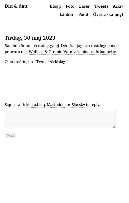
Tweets (101, 5)
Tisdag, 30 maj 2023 (30, 37)
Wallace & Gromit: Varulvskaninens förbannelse (72, 51)
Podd (83, 14)
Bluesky (78, 104)
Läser (84, 5)
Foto (70, 5)
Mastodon (56, 104)
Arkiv (118, 5)
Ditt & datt (16, 6)
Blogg (55, 5)
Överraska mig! (108, 14)
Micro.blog (35, 104)
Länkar (67, 14)
